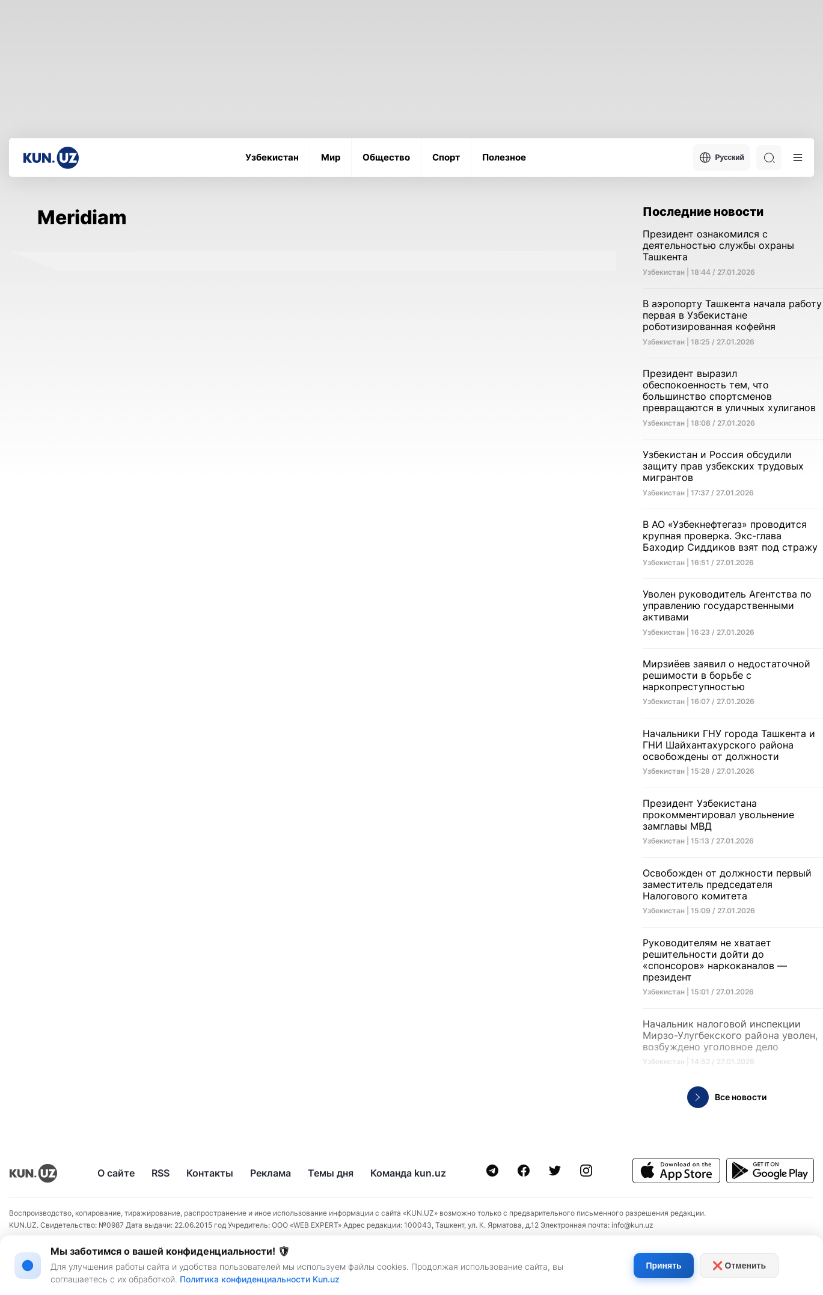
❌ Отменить (739, 1265)
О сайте (116, 1173)
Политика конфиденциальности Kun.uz (260, 1279)
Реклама (270, 1173)
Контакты (209, 1173)
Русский (722, 158)
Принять (663, 1265)
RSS (160, 1173)
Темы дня (330, 1173)
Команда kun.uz (408, 1173)
